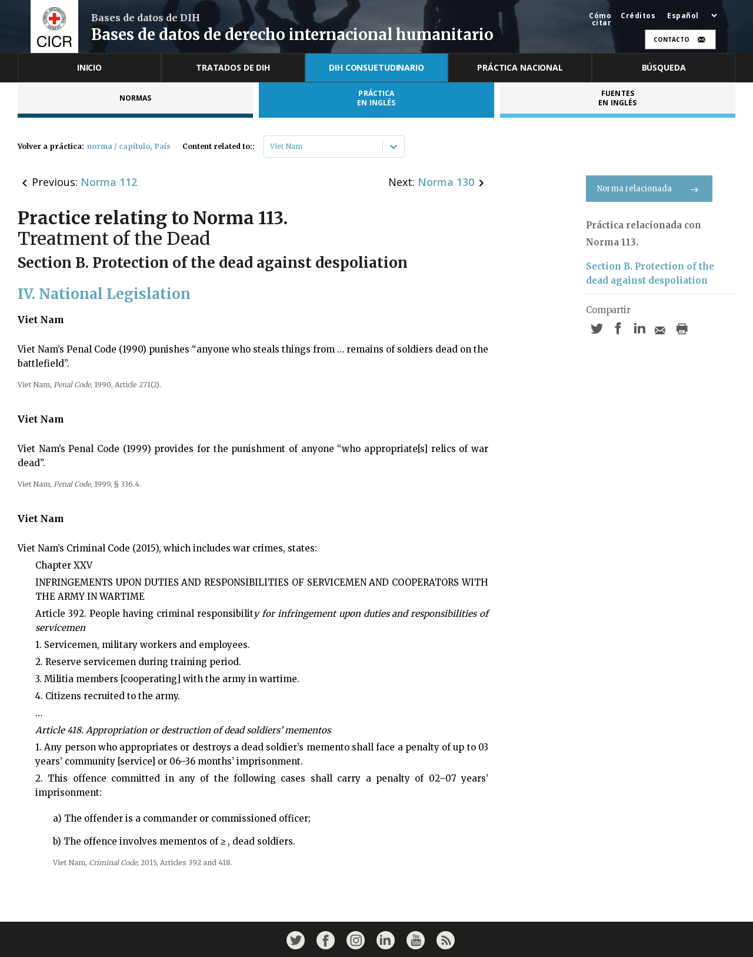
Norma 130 (446, 182)
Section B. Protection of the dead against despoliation (650, 273)
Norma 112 (109, 182)
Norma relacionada (649, 189)
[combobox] (271, 146)
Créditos (638, 15)
